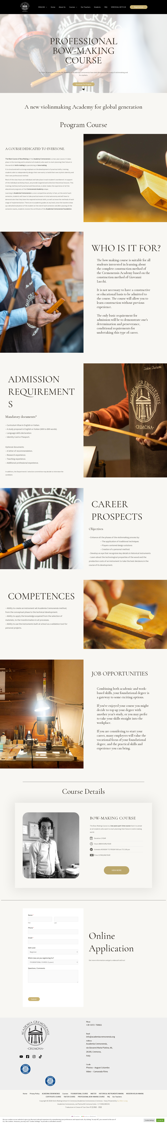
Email (30, 939)
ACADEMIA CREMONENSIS (49, 1095)
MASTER (92, 1095)
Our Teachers (117, 1098)
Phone (31, 929)
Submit (34, 1001)
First (29, 924)
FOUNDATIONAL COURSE (77, 1095)
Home (24, 1095)
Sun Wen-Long (122, 1103)
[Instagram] (34, 1058)
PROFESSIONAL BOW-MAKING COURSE (92, 1098)
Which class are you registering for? (41, 959)
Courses (64, 1095)
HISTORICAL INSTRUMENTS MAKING (109, 1095)
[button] (138, 7)
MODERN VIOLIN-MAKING (134, 1095)
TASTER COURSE (70, 1098)
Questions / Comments (36, 970)
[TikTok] (40, 1058)
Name (30, 916)
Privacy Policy (34, 1095)
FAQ (109, 1098)
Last (55, 924)
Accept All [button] (160, 1120)
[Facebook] (27, 1058)
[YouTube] (21, 1058)
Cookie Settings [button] (149, 1120)
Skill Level (31, 949)
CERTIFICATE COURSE (54, 1098)
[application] (48, 7)
